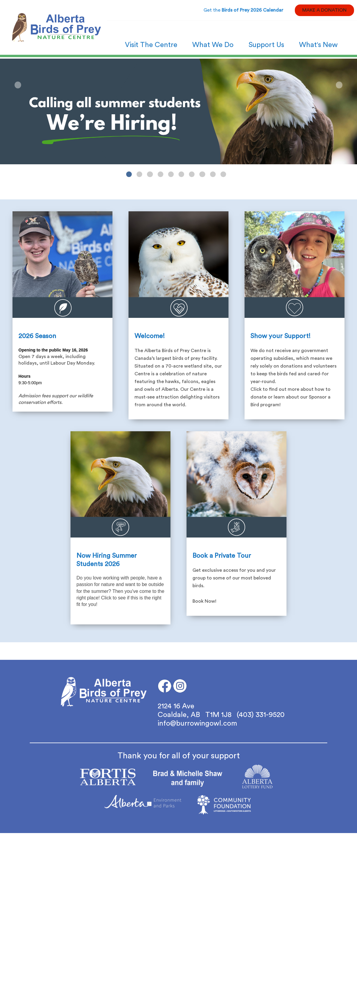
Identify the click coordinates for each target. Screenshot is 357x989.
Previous (18, 85)
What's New (318, 45)
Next (339, 85)
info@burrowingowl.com (197, 723)
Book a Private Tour (221, 555)
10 (223, 174)
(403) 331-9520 (261, 714)
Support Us (266, 45)
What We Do (213, 45)
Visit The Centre (151, 45)
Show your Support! (280, 336)
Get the (243, 10)
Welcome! (149, 336)
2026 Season (37, 336)
